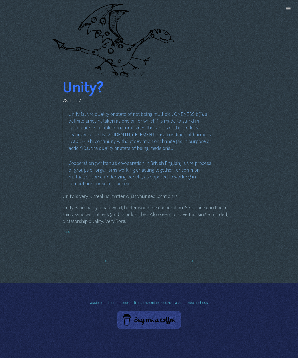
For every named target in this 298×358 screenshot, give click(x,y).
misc (66, 232)
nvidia (172, 303)
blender (114, 303)
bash (103, 303)
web (190, 303)
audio (94, 303)
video (182, 303)
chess (203, 303)
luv (147, 303)
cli (134, 303)
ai (196, 303)
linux (140, 303)
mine (155, 303)
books (127, 303)
